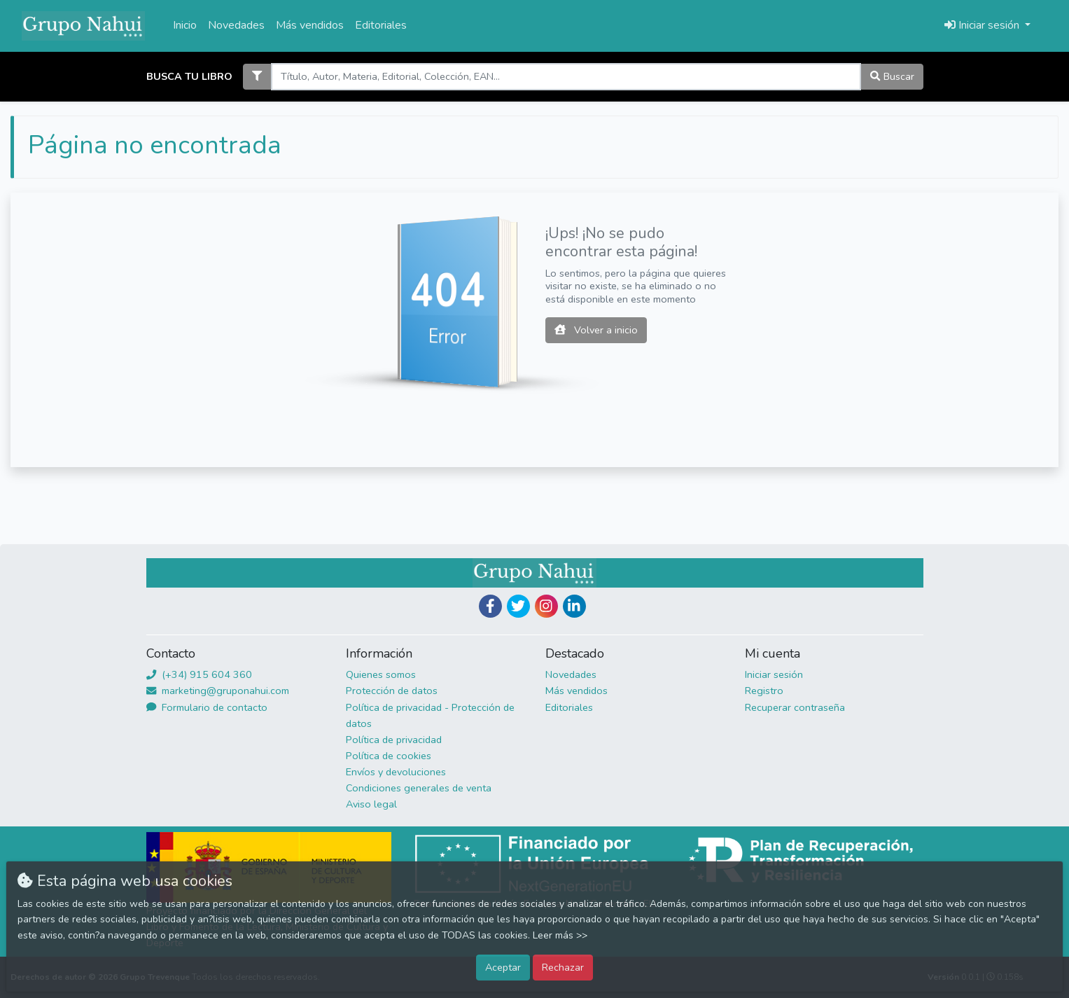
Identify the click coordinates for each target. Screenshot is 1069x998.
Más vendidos (310, 25)
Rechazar (563, 967)
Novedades (236, 25)
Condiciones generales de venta (418, 788)
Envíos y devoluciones (396, 772)
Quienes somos (381, 674)
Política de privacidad (394, 740)
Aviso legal (371, 804)
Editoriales (381, 25)
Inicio (185, 25)
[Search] (566, 77)
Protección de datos (392, 691)
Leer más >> (560, 935)
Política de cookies (388, 756)
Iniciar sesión (774, 674)
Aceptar (503, 967)
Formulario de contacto (206, 707)
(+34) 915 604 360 (199, 674)
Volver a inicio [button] (596, 330)
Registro (764, 691)
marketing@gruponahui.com (217, 691)
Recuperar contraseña (795, 707)
